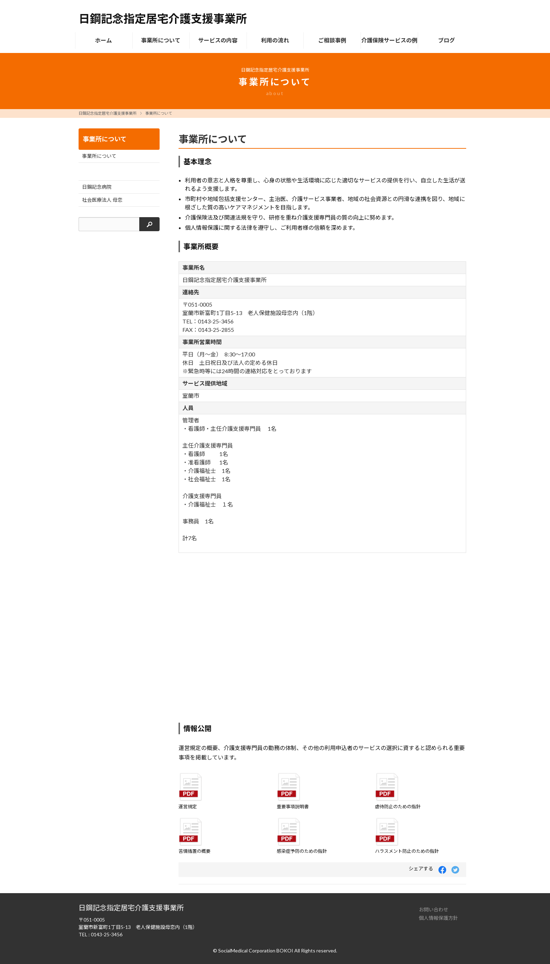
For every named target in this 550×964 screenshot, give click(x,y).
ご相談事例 (332, 40)
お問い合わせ (433, 909)
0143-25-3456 (106, 934)
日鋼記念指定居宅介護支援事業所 (107, 113)
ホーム (103, 40)
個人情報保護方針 (438, 918)
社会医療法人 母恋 (102, 200)
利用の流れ (275, 40)
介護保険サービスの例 (389, 40)
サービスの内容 (217, 40)
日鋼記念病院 (97, 187)
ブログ (446, 40)
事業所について (160, 40)
